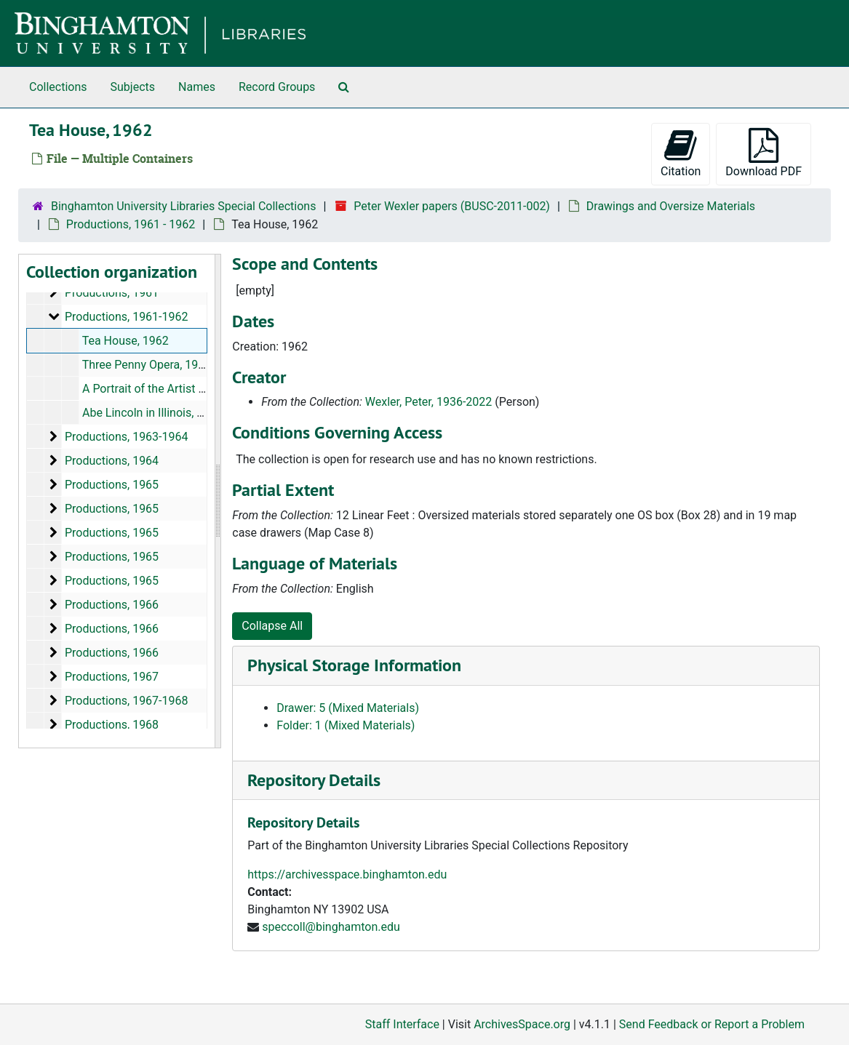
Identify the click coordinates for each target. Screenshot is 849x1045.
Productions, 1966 (112, 605)
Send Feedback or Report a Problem (712, 1024)
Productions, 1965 (112, 485)
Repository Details (313, 780)
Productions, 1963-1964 (126, 437)
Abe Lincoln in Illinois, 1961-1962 (167, 413)
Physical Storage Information (354, 665)
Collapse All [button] (272, 626)
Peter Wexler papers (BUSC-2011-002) (452, 206)
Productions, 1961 (112, 293)
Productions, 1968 (112, 725)
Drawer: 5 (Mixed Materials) (347, 708)
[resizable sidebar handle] (217, 501)
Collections (58, 87)
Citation (681, 153)
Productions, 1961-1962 (126, 317)
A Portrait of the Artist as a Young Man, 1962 (197, 389)
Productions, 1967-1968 (126, 701)
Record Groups (277, 87)
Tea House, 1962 (125, 341)
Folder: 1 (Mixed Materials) (345, 725)
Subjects (133, 87)
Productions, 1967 (112, 677)
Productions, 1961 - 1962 (130, 224)
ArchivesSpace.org (522, 1024)
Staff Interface (402, 1024)
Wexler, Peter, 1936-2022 (428, 402)
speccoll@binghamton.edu (331, 927)
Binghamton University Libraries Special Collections (183, 206)
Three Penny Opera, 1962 (147, 365)
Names (196, 87)
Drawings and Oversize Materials (670, 206)
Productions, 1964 (112, 461)
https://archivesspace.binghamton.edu (347, 874)
